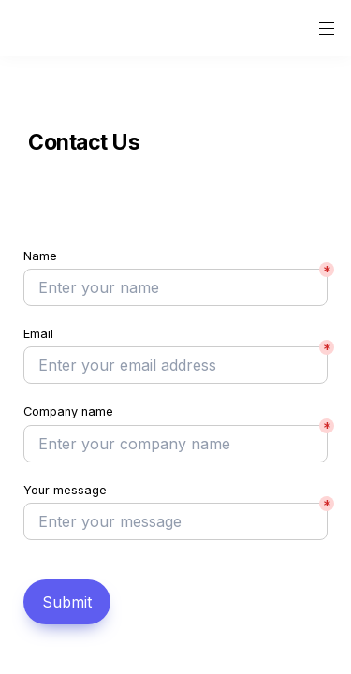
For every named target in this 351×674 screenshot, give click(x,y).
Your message (65, 490)
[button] (30, 29)
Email (38, 334)
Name (40, 256)
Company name (68, 411)
